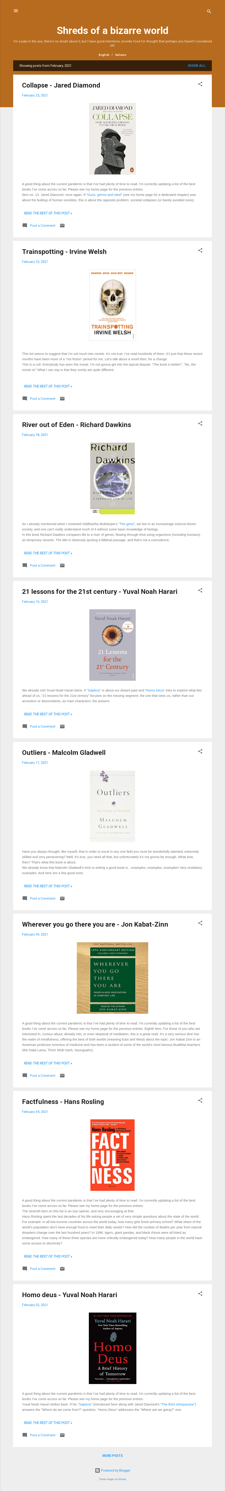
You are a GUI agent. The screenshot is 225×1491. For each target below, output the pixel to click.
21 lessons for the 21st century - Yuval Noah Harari (99, 591)
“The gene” (127, 524)
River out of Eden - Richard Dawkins (76, 425)
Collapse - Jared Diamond (61, 85)
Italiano (120, 55)
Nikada (122, 1479)
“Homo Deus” (155, 690)
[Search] (209, 12)
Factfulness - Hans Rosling (63, 1102)
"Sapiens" (85, 1404)
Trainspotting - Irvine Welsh (64, 251)
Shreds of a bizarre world (113, 30)
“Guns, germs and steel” (104, 195)
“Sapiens (93, 690)
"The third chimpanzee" (177, 1404)
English (104, 55)
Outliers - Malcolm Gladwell (64, 752)
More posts (112, 1455)
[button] (200, 84)
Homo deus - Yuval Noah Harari (69, 1295)
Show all (197, 66)
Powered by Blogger (112, 1470)
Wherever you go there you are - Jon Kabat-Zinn (95, 924)
